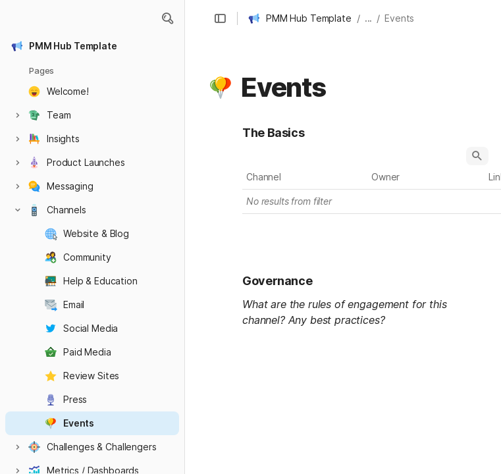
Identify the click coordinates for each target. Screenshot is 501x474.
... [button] (369, 18)
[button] (167, 18)
